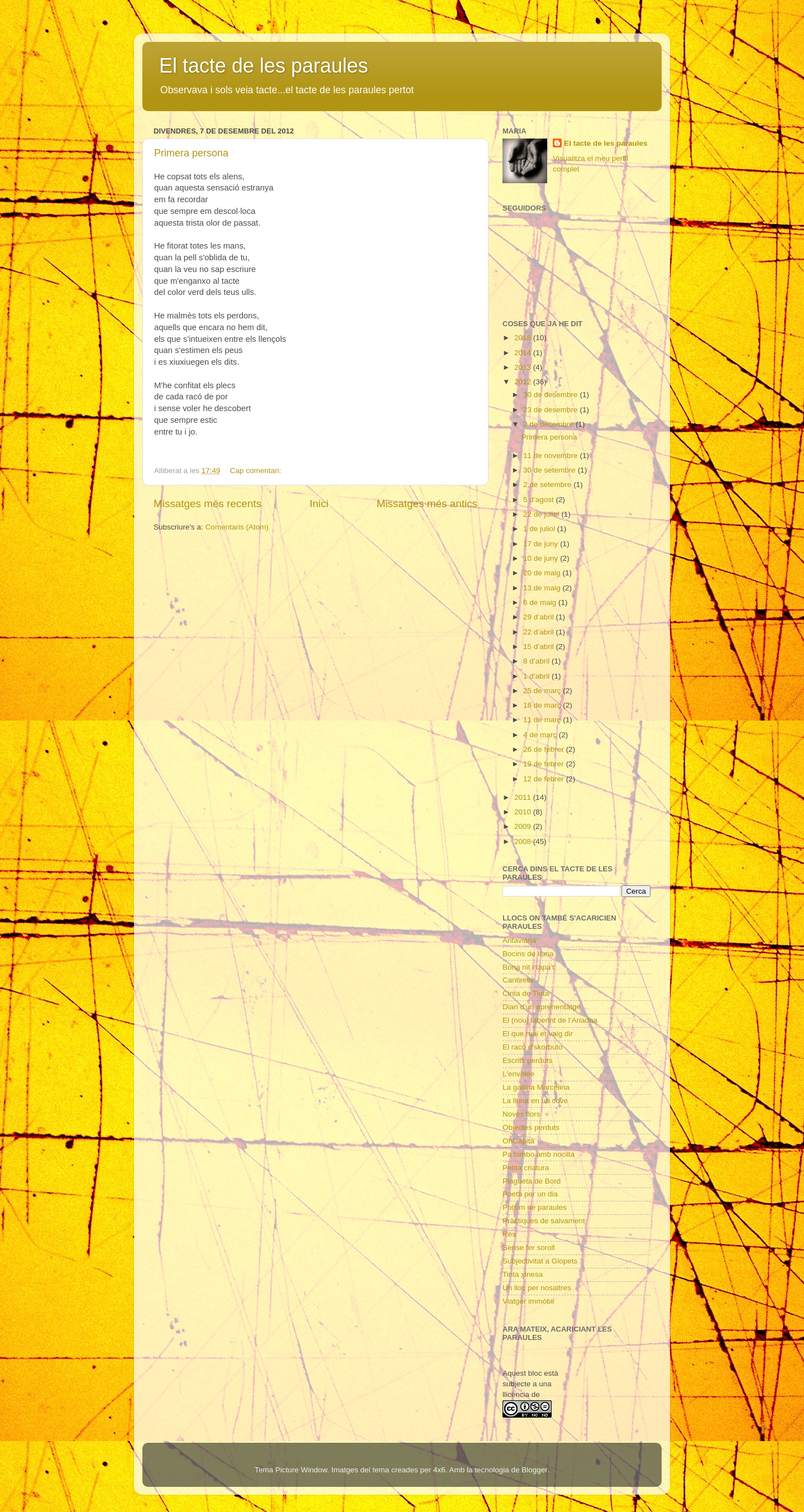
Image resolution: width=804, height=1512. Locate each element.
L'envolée (518, 1074)
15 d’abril (539, 646)
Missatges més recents (207, 503)
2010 (523, 812)
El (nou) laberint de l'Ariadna (549, 1020)
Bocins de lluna (528, 954)
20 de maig (543, 573)
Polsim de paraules (534, 1207)
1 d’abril (537, 676)
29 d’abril (539, 617)
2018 (523, 337)
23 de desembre (551, 410)
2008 (523, 841)
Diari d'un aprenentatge (541, 1007)
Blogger (534, 1470)
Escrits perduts (527, 1060)
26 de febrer (544, 749)
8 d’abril (537, 661)
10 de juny (541, 558)
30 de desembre (551, 394)
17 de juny (541, 544)
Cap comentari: (256, 470)
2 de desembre (549, 424)
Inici (319, 503)
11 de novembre (551, 455)
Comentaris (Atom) (237, 527)
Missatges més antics (426, 503)
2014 (523, 353)
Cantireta (517, 980)
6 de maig (540, 602)
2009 (523, 826)
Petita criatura (525, 1167)
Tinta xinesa (522, 1274)
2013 (523, 367)
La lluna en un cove (535, 1100)
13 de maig (543, 588)
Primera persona (191, 153)
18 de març (543, 705)
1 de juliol (540, 528)
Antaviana (519, 940)
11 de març (543, 720)
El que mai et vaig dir (537, 1033)
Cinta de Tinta (525, 993)
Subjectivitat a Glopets (539, 1261)
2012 (523, 382)
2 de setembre (548, 484)
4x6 (439, 1470)
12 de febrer (544, 779)
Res (509, 1234)
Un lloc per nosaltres (536, 1288)
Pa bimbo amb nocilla (538, 1154)
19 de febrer (544, 764)
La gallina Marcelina (536, 1087)
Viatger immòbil (528, 1301)
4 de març (541, 735)
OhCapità (518, 1141)
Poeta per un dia (530, 1194)
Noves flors (521, 1114)
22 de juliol (542, 514)
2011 (523, 797)
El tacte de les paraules (263, 65)
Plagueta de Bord (531, 1181)
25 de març (543, 690)
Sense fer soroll (528, 1247)
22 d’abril (539, 632)
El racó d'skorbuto (532, 1047)
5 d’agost (539, 499)
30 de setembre (550, 470)
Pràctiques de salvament (543, 1221)
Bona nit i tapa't (528, 967)
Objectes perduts (530, 1127)
